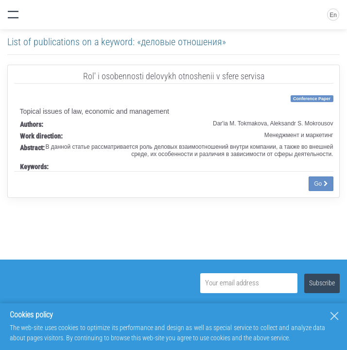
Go (321, 183)
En (333, 15)
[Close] (334, 316)
